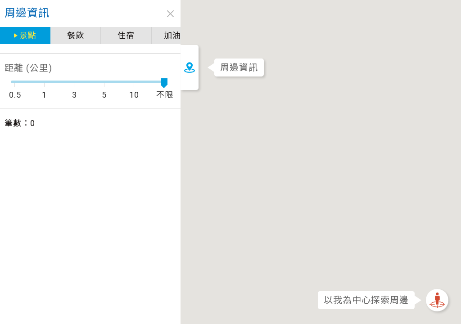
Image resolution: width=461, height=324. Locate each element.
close (152, 13)
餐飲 (68, 35)
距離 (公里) (28, 68)
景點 (25, 35)
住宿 (113, 35)
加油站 (159, 35)
